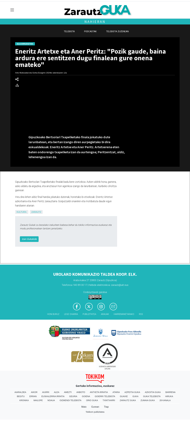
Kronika (24, 400)
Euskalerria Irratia (52, 396)
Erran (33, 396)
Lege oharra (71, 314)
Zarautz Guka (128, 400)
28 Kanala (165, 400)
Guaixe (124, 396)
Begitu (21, 396)
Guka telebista (151, 396)
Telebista (69, 31)
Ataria (116, 392)
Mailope (38, 400)
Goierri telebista (105, 396)
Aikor (34, 392)
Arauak (105, 314)
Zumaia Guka (148, 400)
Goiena (86, 396)
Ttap (106, 407)
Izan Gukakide (29, 239)
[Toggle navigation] (12, 10)
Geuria (73, 396)
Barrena (170, 392)
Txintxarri (109, 400)
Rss (141, 314)
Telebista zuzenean (117, 31)
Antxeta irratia (99, 392)
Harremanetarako (124, 314)
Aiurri (45, 392)
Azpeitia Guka (132, 392)
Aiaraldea (20, 392)
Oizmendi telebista (70, 400)
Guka (135, 396)
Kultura (21, 212)
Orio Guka (92, 400)
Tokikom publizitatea (95, 412)
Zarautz (36, 212)
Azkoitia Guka (153, 392)
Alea (56, 392)
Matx (84, 407)
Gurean (95, 407)
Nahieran (94, 21)
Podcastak (90, 31)
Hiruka (169, 396)
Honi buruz (53, 314)
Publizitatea (89, 314)
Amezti (68, 392)
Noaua (51, 400)
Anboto (80, 392)
